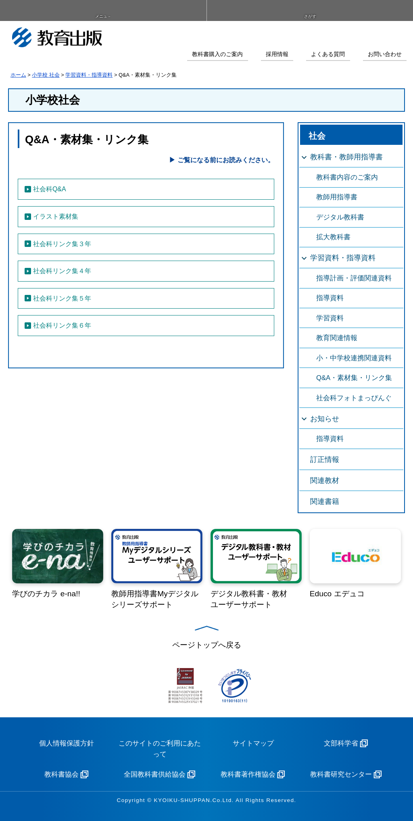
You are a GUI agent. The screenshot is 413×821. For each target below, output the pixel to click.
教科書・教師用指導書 (346, 157)
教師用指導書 (336, 197)
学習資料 (330, 318)
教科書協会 (61, 774)
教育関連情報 (336, 338)
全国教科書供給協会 (155, 774)
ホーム (18, 75)
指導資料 (330, 298)
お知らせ (324, 419)
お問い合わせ (385, 54)
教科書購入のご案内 (217, 54)
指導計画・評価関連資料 (354, 278)
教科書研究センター (341, 774)
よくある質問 (328, 54)
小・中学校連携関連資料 (354, 358)
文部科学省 (341, 743)
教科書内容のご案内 (347, 177)
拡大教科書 (333, 237)
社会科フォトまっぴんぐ (354, 398)
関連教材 (324, 480)
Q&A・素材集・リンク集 (354, 378)
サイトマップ (253, 743)
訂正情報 (324, 459)
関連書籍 (324, 501)
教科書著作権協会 (248, 774)
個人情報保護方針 (66, 743)
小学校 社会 (46, 75)
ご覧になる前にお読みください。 (225, 160)
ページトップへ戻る (206, 645)
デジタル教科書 (340, 217)
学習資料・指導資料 (89, 75)
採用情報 (277, 54)
